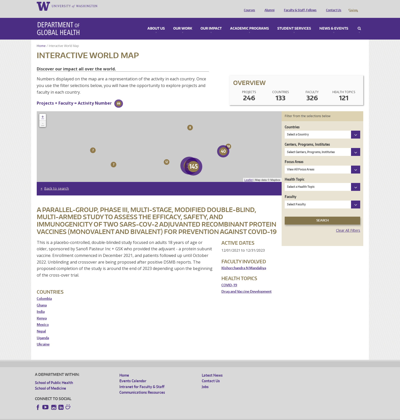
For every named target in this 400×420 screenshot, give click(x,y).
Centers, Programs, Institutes (307, 137)
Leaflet (248, 172)
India (41, 304)
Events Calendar (132, 374)
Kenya (42, 311)
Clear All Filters (348, 223)
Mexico (43, 317)
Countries (292, 120)
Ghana (42, 298)
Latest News (212, 368)
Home (41, 38)
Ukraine (43, 337)
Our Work (182, 21)
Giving (352, 5)
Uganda (43, 331)
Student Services (294, 21)
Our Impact (211, 21)
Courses (248, 5)
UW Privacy (102, 416)
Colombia (44, 291)
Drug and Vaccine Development (246, 284)
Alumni (268, 5)
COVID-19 (229, 278)
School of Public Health (54, 375)
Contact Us (332, 5)
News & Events (333, 21)
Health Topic (294, 172)
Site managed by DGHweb (153, 416)
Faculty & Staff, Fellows (299, 5)
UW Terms (123, 416)
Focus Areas (294, 154)
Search (359, 21)
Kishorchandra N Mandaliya (243, 261)
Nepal (41, 324)
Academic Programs (249, 21)
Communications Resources (142, 385)
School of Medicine (50, 381)
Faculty (290, 189)
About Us (156, 21)
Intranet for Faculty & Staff (141, 379)
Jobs (205, 379)
